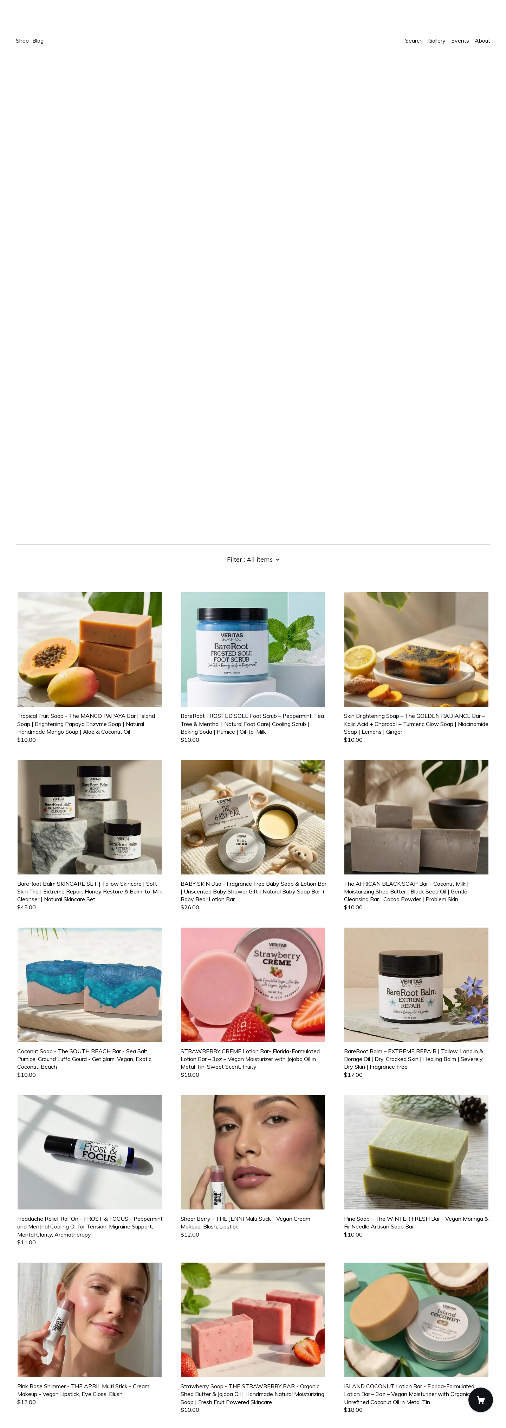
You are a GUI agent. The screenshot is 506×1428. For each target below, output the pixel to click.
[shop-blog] (39, 1368)
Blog (38, 40)
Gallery (437, 40)
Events (460, 40)
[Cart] (480, 1400)
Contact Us (30, 1380)
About (482, 40)
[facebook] (18, 1368)
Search (414, 40)
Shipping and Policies (42, 1388)
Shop (22, 40)
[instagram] (29, 1368)
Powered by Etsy (38, 1408)
